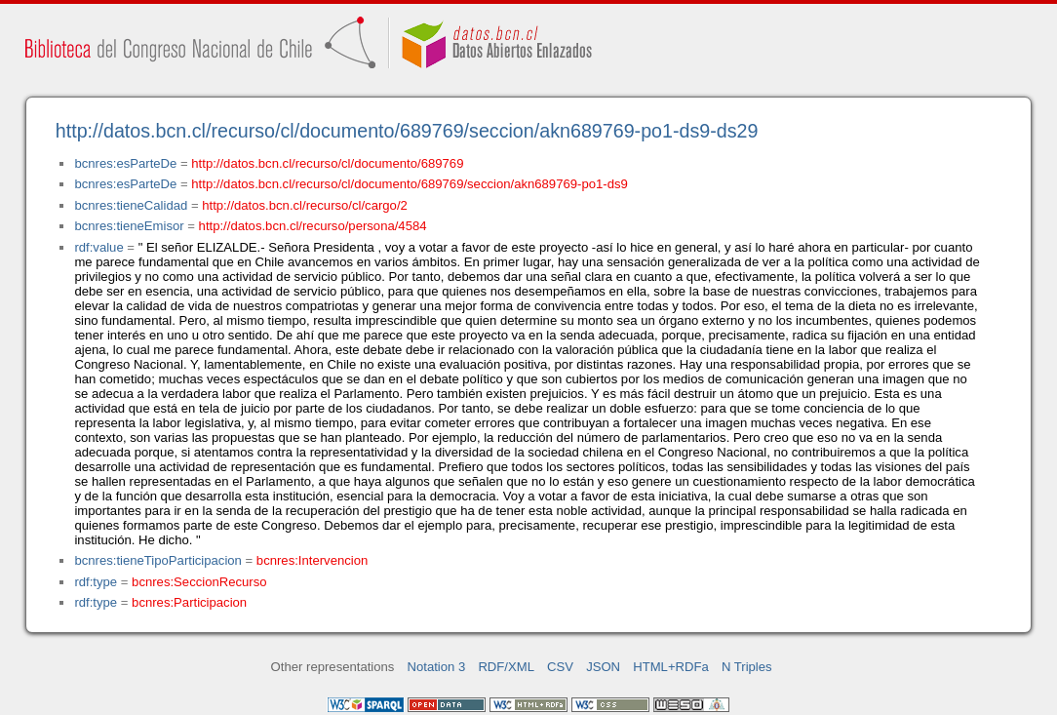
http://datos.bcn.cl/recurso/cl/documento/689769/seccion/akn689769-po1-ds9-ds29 (407, 130)
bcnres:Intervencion (312, 560)
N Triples (747, 666)
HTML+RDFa (671, 666)
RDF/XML (506, 666)
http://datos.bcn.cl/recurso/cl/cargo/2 (305, 205)
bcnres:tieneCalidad (130, 205)
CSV (560, 666)
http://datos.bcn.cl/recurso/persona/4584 (313, 225)
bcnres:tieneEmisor (128, 225)
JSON (603, 666)
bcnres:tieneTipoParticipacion (157, 560)
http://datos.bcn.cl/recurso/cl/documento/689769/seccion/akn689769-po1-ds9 (409, 184)
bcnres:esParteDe (125, 163)
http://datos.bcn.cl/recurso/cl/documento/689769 (327, 163)
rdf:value (98, 247)
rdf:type (95, 582)
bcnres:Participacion (189, 602)
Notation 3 (437, 666)
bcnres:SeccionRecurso (199, 582)
